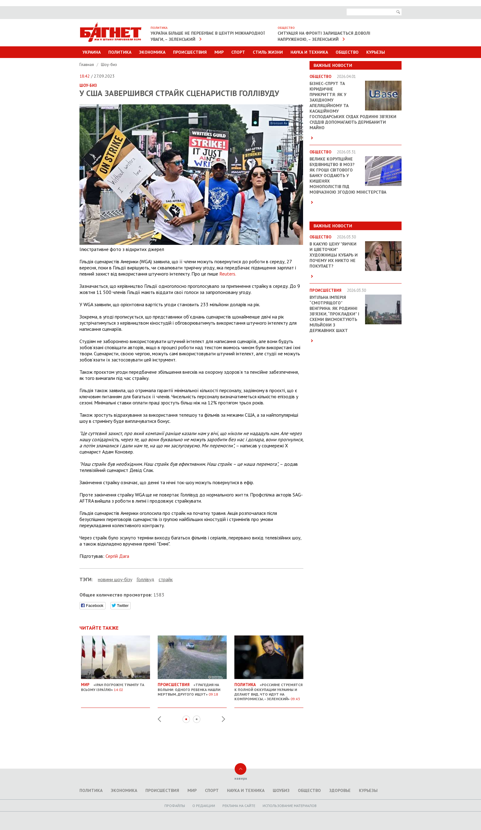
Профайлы (174, 805)
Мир (219, 52)
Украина (92, 52)
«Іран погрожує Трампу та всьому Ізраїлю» (115, 685)
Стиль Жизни (268, 52)
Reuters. (227, 274)
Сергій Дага (117, 556)
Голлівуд (145, 579)
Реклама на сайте (238, 805)
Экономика (152, 52)
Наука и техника (309, 52)
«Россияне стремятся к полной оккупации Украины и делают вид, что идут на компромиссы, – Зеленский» (268, 689)
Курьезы (375, 52)
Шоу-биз (109, 64)
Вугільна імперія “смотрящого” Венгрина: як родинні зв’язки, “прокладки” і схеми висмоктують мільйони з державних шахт (334, 314)
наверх (240, 778)
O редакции (203, 805)
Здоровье (340, 790)
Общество (347, 52)
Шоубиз (281, 790)
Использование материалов (290, 805)
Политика (119, 52)
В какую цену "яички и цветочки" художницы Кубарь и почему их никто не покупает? (334, 255)
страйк (166, 579)
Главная (87, 64)
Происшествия (190, 52)
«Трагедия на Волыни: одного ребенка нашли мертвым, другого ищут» (192, 687)
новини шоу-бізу (115, 579)
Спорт (238, 52)
